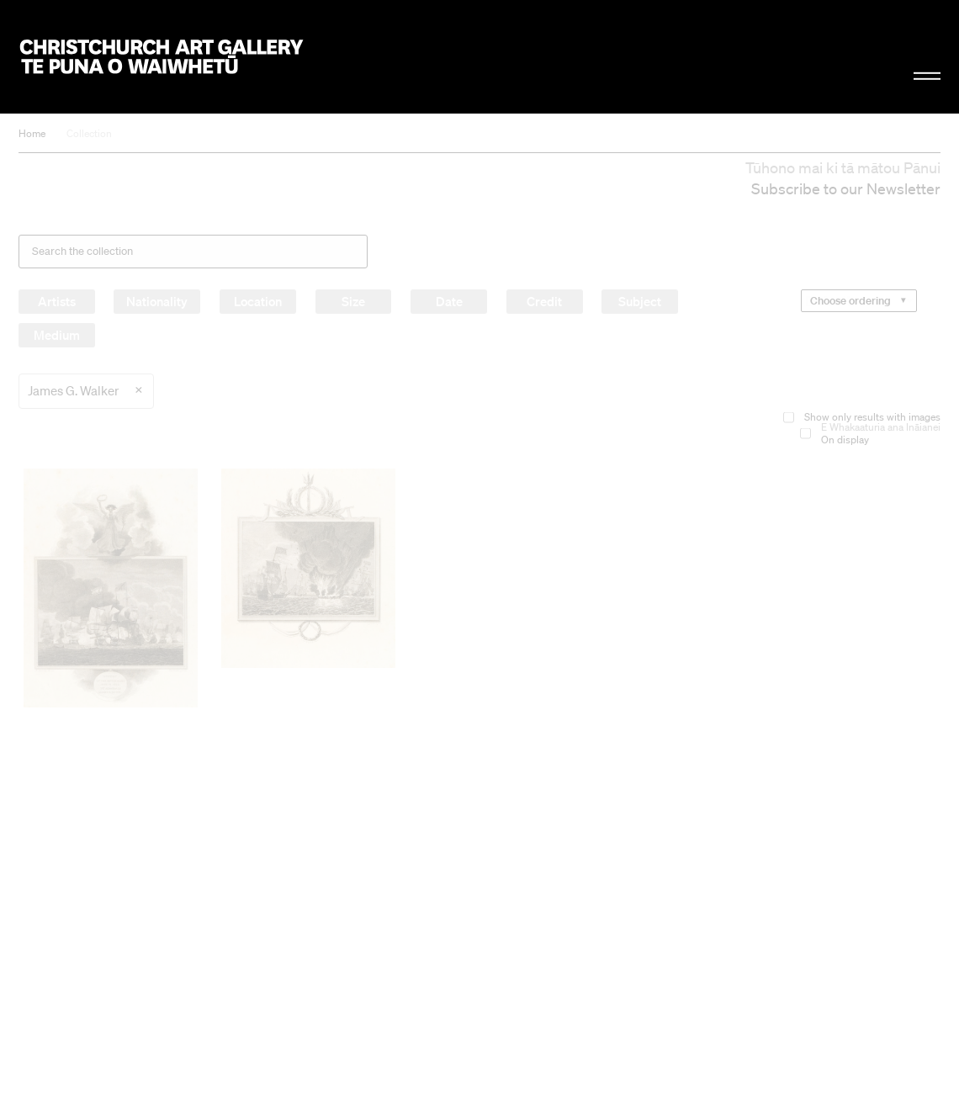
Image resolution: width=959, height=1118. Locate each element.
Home (32, 133)
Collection (89, 133)
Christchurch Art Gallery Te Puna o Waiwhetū (162, 56)
